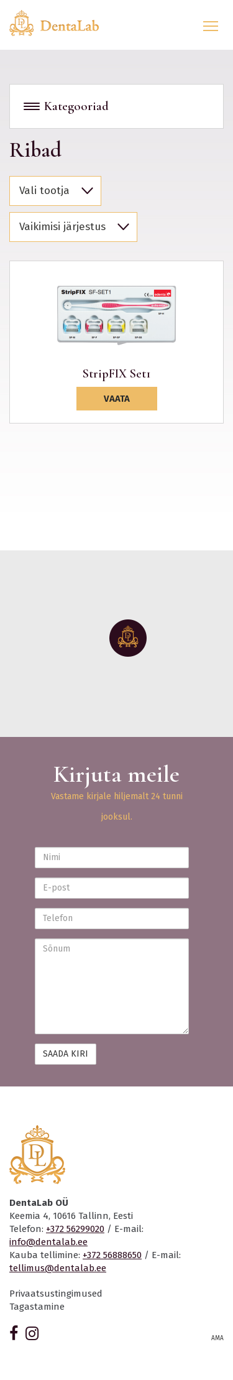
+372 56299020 (75, 1228)
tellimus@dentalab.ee (57, 1268)
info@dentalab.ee (48, 1242)
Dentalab (61, 23)
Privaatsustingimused (56, 1293)
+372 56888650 (112, 1255)
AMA (217, 1338)
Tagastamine (37, 1306)
